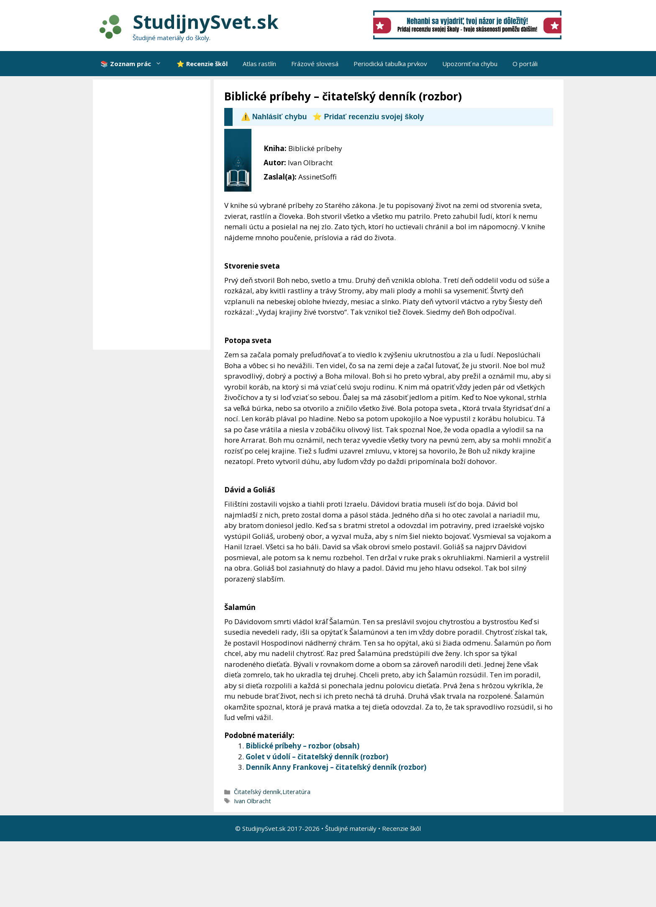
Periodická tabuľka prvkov (390, 63)
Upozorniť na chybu (469, 63)
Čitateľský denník (257, 792)
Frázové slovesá (314, 63)
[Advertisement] (153, 214)
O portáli (525, 63)
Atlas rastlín (259, 63)
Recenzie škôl (401, 828)
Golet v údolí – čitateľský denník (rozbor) (317, 756)
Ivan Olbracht (252, 801)
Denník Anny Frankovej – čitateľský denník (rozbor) (336, 767)
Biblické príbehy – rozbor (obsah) (302, 746)
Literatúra (296, 792)
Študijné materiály (351, 828)
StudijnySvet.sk (206, 21)
